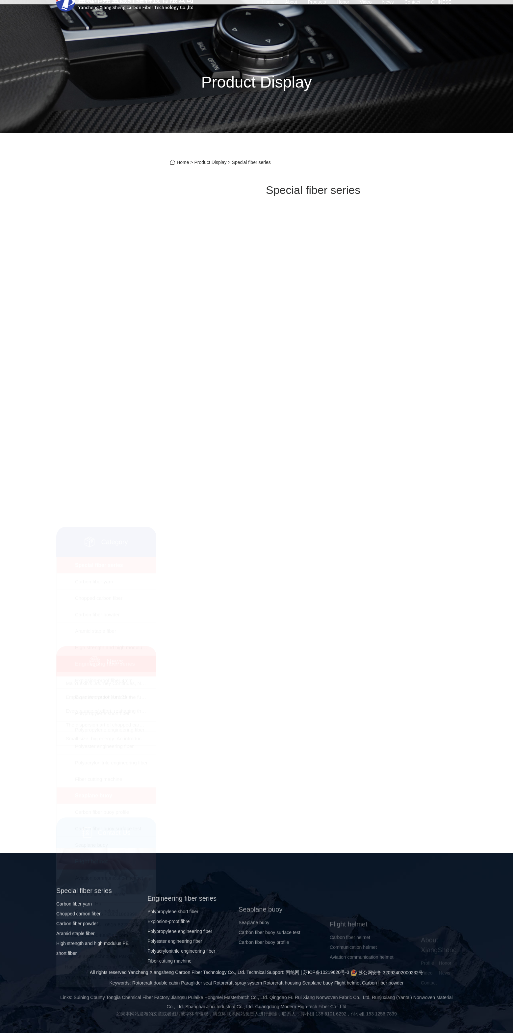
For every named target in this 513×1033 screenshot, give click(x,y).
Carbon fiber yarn (94, 229)
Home (268, 16)
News (388, 16)
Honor (343, 16)
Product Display (210, 163)
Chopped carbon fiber (98, 246)
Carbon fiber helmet (96, 558)
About (291, 16)
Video (366, 16)
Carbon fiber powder (97, 262)
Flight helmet (91, 509)
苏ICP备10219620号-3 (326, 980)
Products (317, 16)
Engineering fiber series (105, 311)
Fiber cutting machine (98, 427)
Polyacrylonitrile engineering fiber (111, 410)
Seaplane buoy (93, 443)
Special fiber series (99, 213)
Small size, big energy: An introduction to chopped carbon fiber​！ (137, 725)
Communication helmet (100, 542)
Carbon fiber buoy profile (102, 460)
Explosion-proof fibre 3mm (104, 344)
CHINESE (441, 16)
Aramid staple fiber (95, 278)
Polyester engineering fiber (104, 394)
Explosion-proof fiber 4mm (104, 328)
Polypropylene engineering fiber (109, 377)
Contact (412, 16)
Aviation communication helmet (109, 525)
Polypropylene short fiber (102, 361)
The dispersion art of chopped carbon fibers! (114, 711)
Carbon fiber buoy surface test (108, 476)
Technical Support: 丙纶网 (272, 980)
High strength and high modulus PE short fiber (115, 295)
